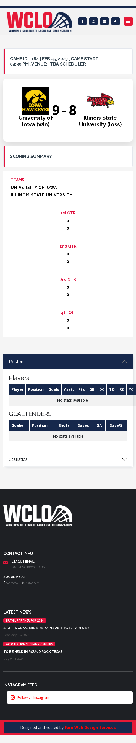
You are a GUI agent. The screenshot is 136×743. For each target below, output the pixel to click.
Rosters (17, 361)
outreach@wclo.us (28, 566)
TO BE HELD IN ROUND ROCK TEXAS (32, 652)
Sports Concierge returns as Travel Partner (46, 628)
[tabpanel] (68, 403)
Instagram (30, 583)
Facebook (10, 583)
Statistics (18, 459)
